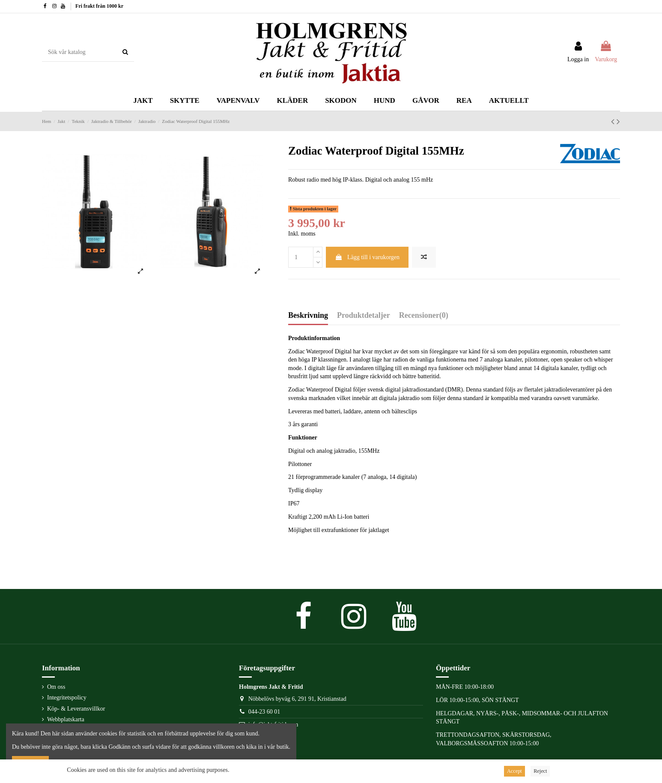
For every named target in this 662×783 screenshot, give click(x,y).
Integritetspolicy (66, 697)
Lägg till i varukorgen (367, 257)
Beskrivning (308, 315)
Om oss (56, 687)
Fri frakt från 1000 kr (99, 6)
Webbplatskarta (65, 719)
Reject (540, 771)
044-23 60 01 (264, 711)
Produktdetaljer (363, 315)
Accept (514, 771)
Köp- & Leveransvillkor (76, 708)
